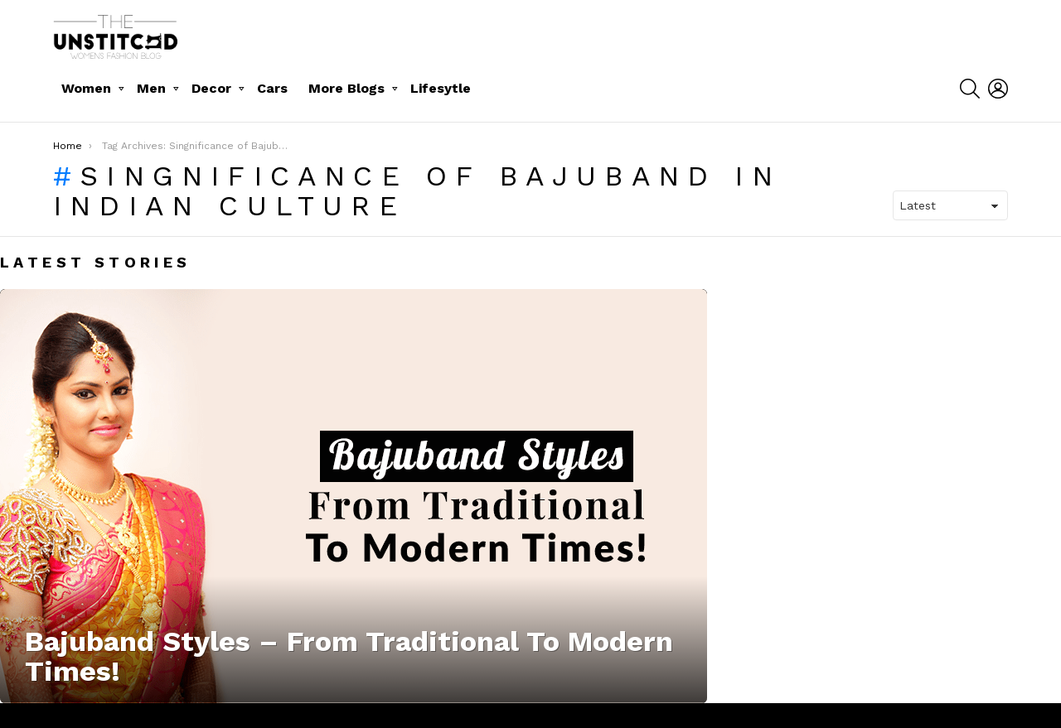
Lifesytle (440, 88)
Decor (211, 88)
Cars (272, 88)
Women (86, 88)
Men (151, 88)
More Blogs (346, 88)
